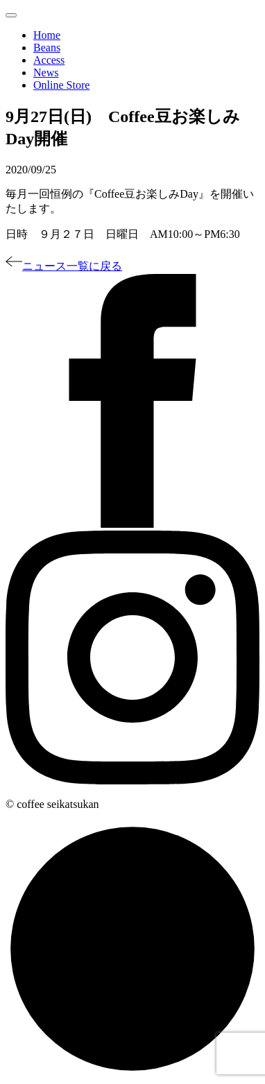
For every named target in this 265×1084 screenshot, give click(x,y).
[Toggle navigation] (11, 15)
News (45, 72)
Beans (46, 47)
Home (46, 35)
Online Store (61, 85)
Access (49, 60)
